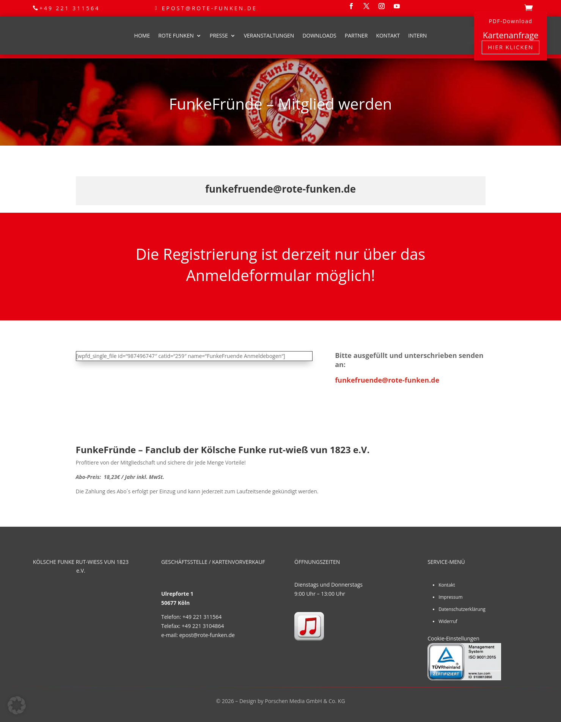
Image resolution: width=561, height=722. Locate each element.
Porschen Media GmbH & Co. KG (305, 701)
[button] (16, 705)
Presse (219, 35)
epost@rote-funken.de (209, 8)
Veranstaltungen (269, 35)
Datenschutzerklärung (462, 609)
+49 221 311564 (69, 8)
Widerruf (447, 621)
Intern (417, 35)
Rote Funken (176, 35)
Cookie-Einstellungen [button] (453, 638)
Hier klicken (510, 47)
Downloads (319, 35)
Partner (356, 35)
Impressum (450, 597)
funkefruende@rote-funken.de (387, 380)
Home (142, 35)
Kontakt (388, 35)
